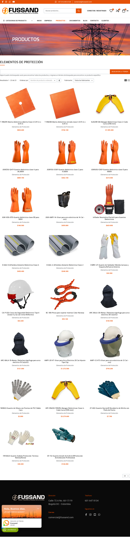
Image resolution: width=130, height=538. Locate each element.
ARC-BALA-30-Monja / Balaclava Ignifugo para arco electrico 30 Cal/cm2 (109, 314)
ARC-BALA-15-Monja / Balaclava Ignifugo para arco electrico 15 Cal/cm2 (20, 361)
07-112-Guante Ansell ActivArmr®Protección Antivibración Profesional (65, 457)
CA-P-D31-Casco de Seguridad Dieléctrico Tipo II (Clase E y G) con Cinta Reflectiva (20, 314)
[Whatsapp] (99, 515)
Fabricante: (68, 80)
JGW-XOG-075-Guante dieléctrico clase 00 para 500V (20, 218)
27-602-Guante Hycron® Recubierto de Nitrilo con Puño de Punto (109, 409)
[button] (111, 11)
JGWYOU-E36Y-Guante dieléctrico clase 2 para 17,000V (65, 171)
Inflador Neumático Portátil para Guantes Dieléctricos (109, 218)
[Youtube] (95, 515)
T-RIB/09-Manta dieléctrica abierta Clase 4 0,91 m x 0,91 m (20, 123)
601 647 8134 (91, 500)
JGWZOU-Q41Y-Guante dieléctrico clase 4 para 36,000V (21, 171)
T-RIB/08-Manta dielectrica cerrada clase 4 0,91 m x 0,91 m (65, 123)
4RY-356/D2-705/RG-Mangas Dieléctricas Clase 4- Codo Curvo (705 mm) (64, 409)
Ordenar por (24, 80)
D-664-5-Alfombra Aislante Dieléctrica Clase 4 (20, 265)
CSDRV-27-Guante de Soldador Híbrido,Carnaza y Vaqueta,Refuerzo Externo (109, 266)
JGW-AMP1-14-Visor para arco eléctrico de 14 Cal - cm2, (65, 218)
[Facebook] (86, 515)
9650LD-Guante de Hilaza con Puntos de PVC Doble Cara (20, 409)
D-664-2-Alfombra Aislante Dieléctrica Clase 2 (65, 265)
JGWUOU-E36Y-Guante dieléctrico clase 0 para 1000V (109, 171)
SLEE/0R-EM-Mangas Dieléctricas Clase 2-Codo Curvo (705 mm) (109, 123)
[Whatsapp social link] (9, 2)
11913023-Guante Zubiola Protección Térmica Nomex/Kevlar (20, 457)
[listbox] (43, 80)
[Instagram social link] (6, 2)
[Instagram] (90, 515)
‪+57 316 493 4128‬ (64, 2)
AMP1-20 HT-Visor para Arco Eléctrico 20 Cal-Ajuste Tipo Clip (64, 361)
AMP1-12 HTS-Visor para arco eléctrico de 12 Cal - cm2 (109, 361)
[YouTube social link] (13, 2)
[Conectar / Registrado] (96, 10)
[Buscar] (79, 10)
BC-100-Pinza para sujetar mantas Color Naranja (65, 313)
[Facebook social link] (3, 2)
